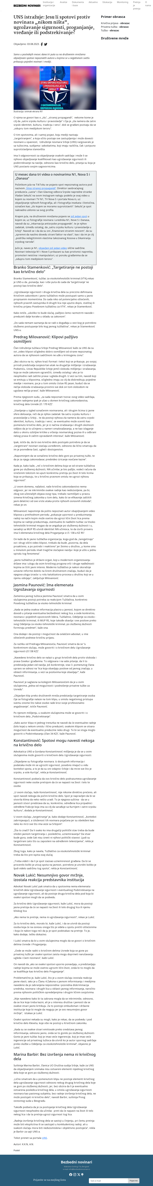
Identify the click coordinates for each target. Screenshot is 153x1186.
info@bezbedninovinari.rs (79, 1169)
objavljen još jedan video (53, 248)
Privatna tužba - (115, 26)
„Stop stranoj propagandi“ (40, 188)
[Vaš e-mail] (108, 1180)
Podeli (17, 1150)
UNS (44, 1137)
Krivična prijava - (115, 23)
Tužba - (110, 30)
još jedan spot (79, 216)
